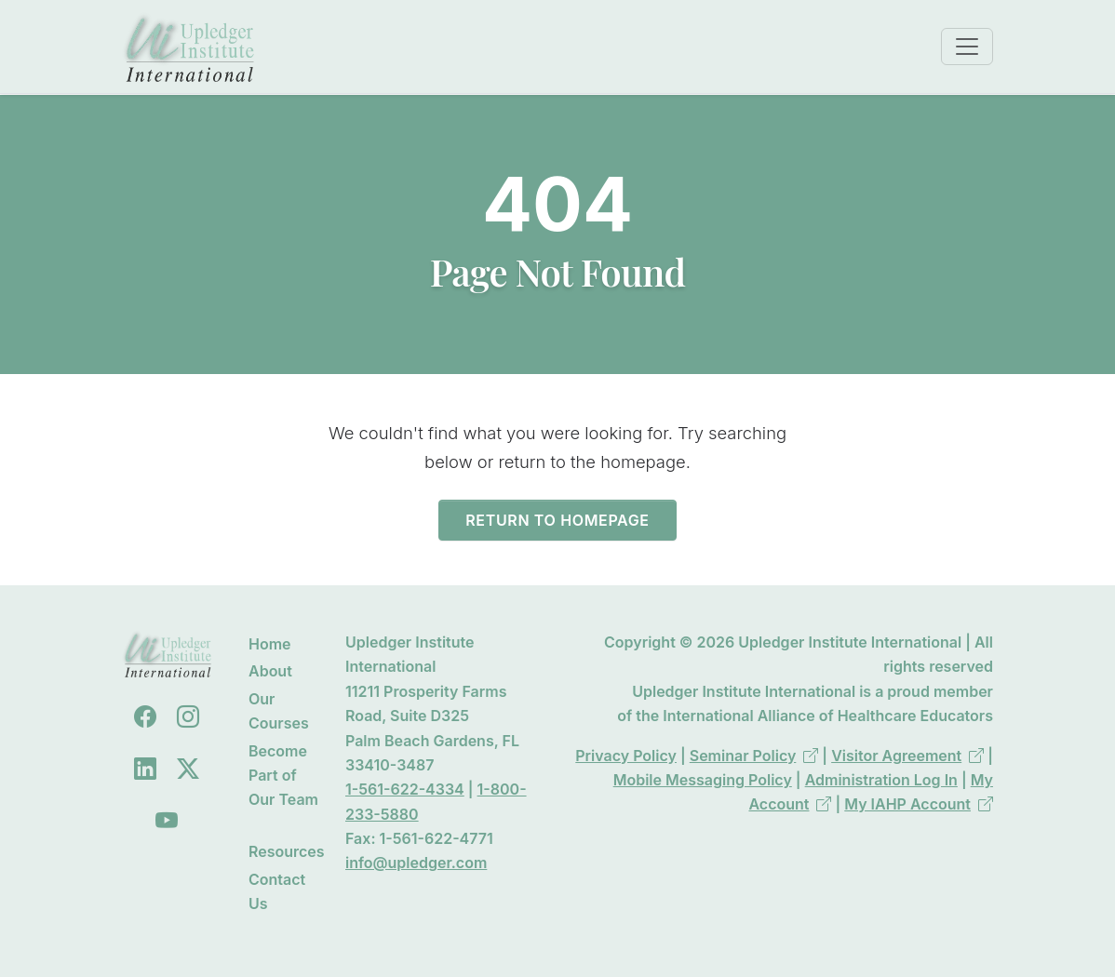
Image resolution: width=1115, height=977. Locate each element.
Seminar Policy (754, 755)
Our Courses (279, 710)
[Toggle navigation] (967, 46)
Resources (287, 851)
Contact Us (277, 891)
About (270, 671)
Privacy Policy (626, 755)
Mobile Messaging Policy (702, 779)
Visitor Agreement (907, 755)
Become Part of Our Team (283, 776)
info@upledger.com (416, 862)
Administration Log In (881, 779)
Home (270, 644)
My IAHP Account (918, 804)
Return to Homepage (557, 520)
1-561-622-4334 (404, 789)
